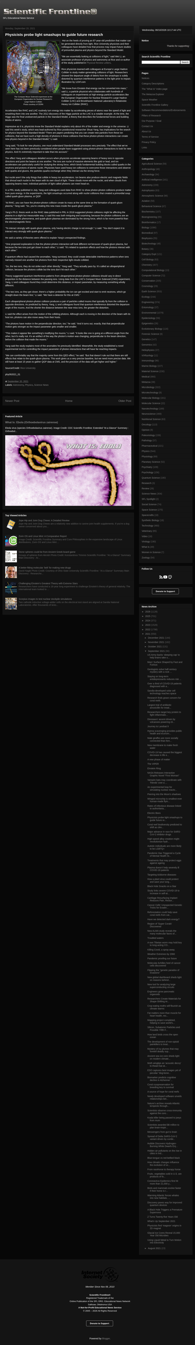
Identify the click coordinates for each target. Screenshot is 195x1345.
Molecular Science (151, 403)
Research (146, 483)
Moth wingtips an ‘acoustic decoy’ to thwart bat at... (164, 1064)
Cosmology (147, 286)
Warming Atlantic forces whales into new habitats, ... (163, 1196)
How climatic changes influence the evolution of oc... (163, 1163)
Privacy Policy (149, 142)
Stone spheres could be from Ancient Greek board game (47, 552)
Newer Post (12, 400)
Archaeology (148, 174)
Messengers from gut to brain (162, 1132)
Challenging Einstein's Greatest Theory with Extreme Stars (48, 583)
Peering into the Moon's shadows (164, 794)
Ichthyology (147, 355)
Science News (41, 385)
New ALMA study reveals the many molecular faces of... (161, 932)
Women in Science (151, 552)
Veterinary (147, 531)
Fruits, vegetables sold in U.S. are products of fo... (164, 1175)
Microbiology (148, 387)
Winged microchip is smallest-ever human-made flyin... (164, 800)
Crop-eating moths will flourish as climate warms (164, 1007)
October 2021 (155, 646)
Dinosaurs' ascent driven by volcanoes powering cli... (161, 720)
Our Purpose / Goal (151, 121)
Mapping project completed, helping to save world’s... (161, 1021)
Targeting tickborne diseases (161, 874)
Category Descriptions (153, 83)
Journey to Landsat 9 (158, 726)
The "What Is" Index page (155, 89)
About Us (146, 131)
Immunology (148, 360)
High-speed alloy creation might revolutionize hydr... (163, 840)
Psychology (147, 472)
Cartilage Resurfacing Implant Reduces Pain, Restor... (162, 899)
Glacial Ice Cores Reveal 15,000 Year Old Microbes (163, 1234)
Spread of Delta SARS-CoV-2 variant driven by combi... (162, 1137)
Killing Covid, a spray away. (161, 949)
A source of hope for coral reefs (163, 1091)
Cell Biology (148, 259)
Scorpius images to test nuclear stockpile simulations (45, 599)
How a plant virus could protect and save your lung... (162, 880)
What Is (145, 547)
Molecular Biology (151, 398)
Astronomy (18, 385)
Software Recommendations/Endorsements (164, 110)
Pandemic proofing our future (162, 958)
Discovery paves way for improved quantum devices (164, 1204)
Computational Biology (153, 270)
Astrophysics (148, 190)
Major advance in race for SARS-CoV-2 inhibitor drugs (164, 833)
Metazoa (146, 382)
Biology (145, 227)
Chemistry (147, 265)
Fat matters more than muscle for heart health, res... (164, 1014)
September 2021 (156, 651)
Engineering (148, 302)
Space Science (149, 509)
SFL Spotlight (148, 499)
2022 (148, 629)
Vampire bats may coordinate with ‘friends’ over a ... (164, 781)
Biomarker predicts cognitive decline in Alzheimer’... (161, 1078)
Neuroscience (149, 414)
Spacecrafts (148, 515)
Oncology (146, 424)
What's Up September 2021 (161, 1221)
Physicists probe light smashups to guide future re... (164, 818)
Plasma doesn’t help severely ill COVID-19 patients (163, 869)
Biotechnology (149, 243)
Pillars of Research (151, 115)
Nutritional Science (151, 419)
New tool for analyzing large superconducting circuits (161, 985)
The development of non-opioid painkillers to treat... (163, 1043)
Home (68, 400)
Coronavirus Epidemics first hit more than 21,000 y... (162, 1182)
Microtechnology (150, 392)
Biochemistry (148, 211)
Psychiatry (147, 467)
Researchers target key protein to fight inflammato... (164, 713)
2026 (148, 611)
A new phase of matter (158, 759)
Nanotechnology (150, 408)
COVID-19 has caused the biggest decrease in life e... (164, 753)
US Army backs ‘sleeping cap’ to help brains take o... (163, 656)
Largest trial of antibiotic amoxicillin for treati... (159, 706)
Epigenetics (147, 323)
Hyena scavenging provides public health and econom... (164, 732)
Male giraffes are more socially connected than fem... (162, 739)
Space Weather (149, 99)
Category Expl (149, 254)
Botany (145, 249)
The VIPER (153, 764)
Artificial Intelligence (152, 179)
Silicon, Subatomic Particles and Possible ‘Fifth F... (163, 1028)
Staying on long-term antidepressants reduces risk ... (164, 677)
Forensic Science (150, 334)
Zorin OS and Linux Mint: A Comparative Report (43, 536)
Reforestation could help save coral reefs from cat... (162, 913)
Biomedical (147, 233)
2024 (148, 620)
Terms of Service (150, 137)
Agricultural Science (152, 163)
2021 (148, 634)
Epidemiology (148, 318)
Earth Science (149, 291)
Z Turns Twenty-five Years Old (162, 1216)
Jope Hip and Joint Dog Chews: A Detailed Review (44, 520)
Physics (29, 385)
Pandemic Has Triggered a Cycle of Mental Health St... (164, 854)
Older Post (124, 400)
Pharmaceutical (149, 445)
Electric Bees (154, 813)
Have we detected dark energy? (163, 919)
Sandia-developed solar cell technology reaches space (161, 692)
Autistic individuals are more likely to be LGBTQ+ (164, 847)
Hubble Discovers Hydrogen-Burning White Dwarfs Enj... (162, 1145)
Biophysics (147, 238)
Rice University (27, 368)
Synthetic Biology (150, 520)
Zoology (146, 557)
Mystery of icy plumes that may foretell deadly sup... (163, 1050)
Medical (146, 376)
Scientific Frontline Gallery (155, 105)
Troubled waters (155, 938)
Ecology (146, 297)
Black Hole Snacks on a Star (161, 886)
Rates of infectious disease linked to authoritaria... (164, 807)
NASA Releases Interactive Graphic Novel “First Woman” (163, 774)
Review (145, 488)
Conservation (148, 280)
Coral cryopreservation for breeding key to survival (160, 1086)
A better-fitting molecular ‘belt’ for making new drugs (45, 567)
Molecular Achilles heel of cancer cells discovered (164, 964)
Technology (147, 525)
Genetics (146, 339)
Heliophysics (148, 350)
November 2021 (156, 642)
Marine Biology (149, 366)
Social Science (149, 504)
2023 (148, 625)
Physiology (147, 456)
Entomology (148, 307)
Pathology (147, 440)
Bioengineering (149, 217)
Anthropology (148, 169)
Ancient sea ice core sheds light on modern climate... (163, 1057)
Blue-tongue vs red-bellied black (163, 1158)
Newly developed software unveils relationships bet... (164, 1097)
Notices (145, 78)
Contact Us (147, 126)
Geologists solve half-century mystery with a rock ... (162, 670)
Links (144, 147)
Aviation (146, 201)
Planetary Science (151, 462)
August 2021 (154, 1248)
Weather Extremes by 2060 (161, 954)
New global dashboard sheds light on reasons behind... (164, 978)
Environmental (149, 312)
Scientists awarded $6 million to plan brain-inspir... (163, 1126)
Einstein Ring (154, 768)
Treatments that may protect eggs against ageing (164, 861)
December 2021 (156, 637)
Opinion (146, 430)
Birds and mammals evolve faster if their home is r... (164, 1189)
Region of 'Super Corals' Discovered (159, 925)
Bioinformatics (149, 222)
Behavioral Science (151, 206)
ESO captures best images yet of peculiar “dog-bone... (164, 1071)
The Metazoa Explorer (153, 94)
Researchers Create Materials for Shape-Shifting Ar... (164, 1000)
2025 (148, 616)
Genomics (147, 344)
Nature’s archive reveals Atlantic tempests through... (163, 1104)
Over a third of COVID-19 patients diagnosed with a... (164, 685)
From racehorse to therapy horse (164, 1169)
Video (145, 536)
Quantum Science (151, 477)
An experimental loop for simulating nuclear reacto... (162, 788)
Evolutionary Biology (152, 328)
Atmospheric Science (152, 195)
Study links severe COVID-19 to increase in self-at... (163, 892)
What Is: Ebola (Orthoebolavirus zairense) (31, 422)
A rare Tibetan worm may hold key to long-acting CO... (164, 944)
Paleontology (148, 435)
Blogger (106, 1338)
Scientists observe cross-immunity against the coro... (164, 1112)
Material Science (150, 371)
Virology (146, 541)
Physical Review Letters (99, 63)
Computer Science (151, 275)
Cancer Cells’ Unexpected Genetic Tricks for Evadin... (164, 906)
